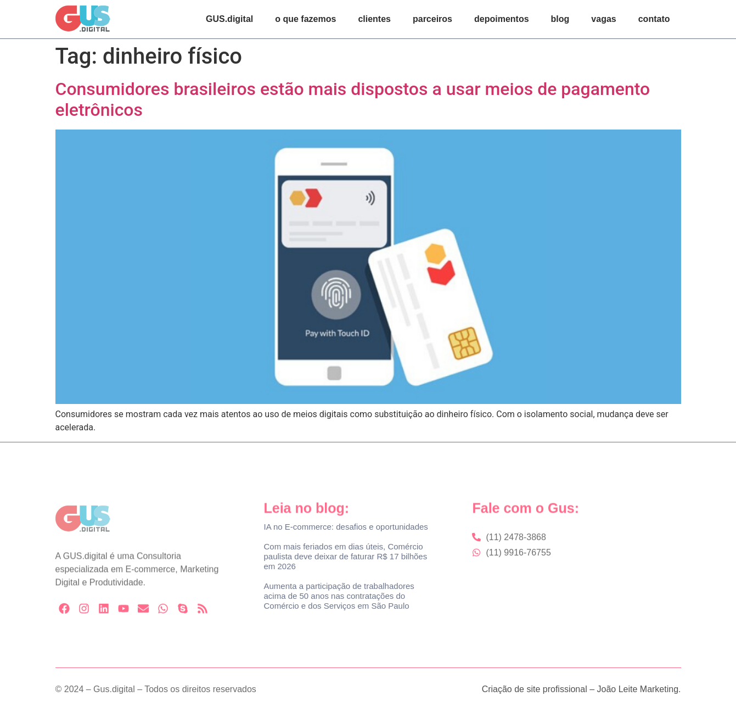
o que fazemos (305, 19)
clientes (374, 19)
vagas (603, 19)
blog (560, 19)
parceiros (432, 19)
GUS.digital (229, 19)
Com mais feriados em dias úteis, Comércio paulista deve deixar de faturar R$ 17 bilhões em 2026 (345, 556)
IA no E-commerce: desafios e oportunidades (345, 526)
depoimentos (501, 19)
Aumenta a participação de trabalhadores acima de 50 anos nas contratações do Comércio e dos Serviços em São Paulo (338, 595)
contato (654, 19)
